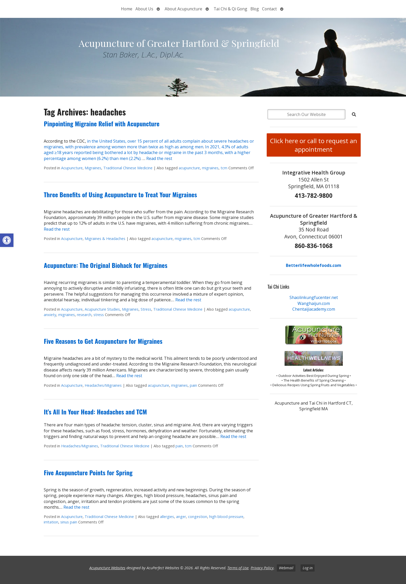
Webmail (286, 567)
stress (98, 314)
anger (181, 516)
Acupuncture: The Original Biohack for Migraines (105, 265)
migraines (210, 167)
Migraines (93, 167)
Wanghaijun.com (314, 303)
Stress (146, 309)
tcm (224, 167)
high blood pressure (226, 516)
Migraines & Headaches (105, 238)
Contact (269, 9)
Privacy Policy (262, 567)
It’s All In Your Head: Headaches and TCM (95, 411)
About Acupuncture (183, 9)
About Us (144, 9)
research (84, 314)
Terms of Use (238, 567)
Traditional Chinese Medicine (128, 167)
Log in (308, 567)
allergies (167, 516)
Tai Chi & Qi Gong (230, 9)
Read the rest (159, 158)
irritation (51, 522)
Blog (254, 9)
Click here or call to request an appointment (313, 145)
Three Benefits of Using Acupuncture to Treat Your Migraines (120, 194)
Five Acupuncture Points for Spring (88, 472)
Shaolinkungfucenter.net (313, 297)
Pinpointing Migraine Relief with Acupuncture (102, 123)
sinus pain (68, 522)
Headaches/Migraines (103, 385)
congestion (197, 516)
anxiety (50, 314)
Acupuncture (72, 167)
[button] (6, 240)
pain (193, 385)
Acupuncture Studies (102, 309)
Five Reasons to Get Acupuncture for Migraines (103, 341)
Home (126, 9)
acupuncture (189, 167)
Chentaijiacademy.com (313, 309)
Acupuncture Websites (107, 567)
